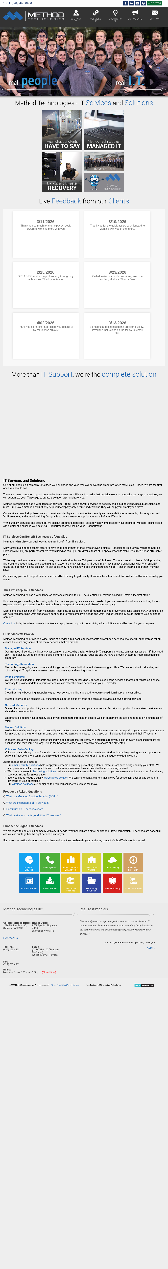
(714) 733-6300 (40, 949)
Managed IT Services (18, 648)
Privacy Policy (56, 985)
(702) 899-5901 (40, 955)
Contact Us (10, 938)
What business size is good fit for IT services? (33, 815)
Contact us (9, 623)
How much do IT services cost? (24, 809)
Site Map (76, 985)
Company (76, 15)
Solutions (115, 15)
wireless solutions (23, 784)
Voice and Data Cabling (19, 749)
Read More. (151, 948)
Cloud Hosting (14, 689)
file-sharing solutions (44, 771)
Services (95, 15)
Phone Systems (15, 676)
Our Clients (135, 14)
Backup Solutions (15, 727)
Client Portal (67, 985)
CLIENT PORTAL (154, 3)
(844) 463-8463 (22, 3)
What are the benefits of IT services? (27, 802)
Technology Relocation (19, 664)
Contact (155, 14)
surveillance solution (56, 777)
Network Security (16, 705)
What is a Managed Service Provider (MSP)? (32, 796)
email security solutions (26, 765)
